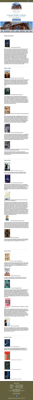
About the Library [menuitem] (7, 31)
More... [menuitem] (31, 31)
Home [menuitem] (2, 31)
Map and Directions (16, 393)
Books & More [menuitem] (22, 31)
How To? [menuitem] (12, 31)
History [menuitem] (27, 31)
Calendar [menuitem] (17, 31)
